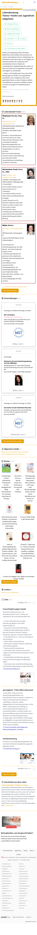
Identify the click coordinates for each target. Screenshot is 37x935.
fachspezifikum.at (23, 874)
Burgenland (11, 857)
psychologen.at (22, 896)
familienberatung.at (7, 876)
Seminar (18, 305)
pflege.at (4, 893)
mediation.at (5, 888)
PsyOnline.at (5, 900)
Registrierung (18, 850)
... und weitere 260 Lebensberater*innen (14, 287)
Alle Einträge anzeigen (10, 291)
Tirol (19, 860)
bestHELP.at (22, 866)
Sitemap (25, 850)
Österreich (4, 857)
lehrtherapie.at (22, 883)
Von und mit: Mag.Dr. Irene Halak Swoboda (17, 372)
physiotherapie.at (23, 893)
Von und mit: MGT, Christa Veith (14, 324)
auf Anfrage (7, 357)
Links (6, 599)
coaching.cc (22, 869)
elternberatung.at (23, 871)
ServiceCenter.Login (7, 850)
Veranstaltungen (11, 298)
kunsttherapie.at (23, 881)
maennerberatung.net (24, 886)
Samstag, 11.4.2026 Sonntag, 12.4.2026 (17, 403)
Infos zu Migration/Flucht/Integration (13, 454)
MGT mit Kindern (9, 315)
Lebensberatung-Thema (10, 14)
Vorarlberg (23, 860)
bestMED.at (4, 869)
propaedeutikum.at (7, 896)
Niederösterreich (24, 857)
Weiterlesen (10, 805)
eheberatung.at (6, 871)
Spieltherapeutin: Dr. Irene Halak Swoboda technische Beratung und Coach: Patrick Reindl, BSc (18, 367)
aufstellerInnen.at (6, 864)
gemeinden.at (5, 878)
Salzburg (10, 860)
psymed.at (21, 898)
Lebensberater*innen (13, 111)
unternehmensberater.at (8, 910)
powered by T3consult (30, 921)
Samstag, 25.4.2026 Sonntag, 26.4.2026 (17, 311)
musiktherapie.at (23, 888)
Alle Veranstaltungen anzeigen (12, 441)
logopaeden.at (5, 886)
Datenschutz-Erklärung (18, 917)
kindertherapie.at (6, 881)
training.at (21, 908)
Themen (5, 7)
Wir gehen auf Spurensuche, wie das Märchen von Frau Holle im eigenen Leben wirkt (17, 411)
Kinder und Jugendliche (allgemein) (18, 17)
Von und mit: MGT (9, 414)
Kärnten (17, 857)
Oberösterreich (32, 857)
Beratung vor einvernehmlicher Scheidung (14, 452)
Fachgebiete (10, 7)
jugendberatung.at (23, 878)
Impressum (28, 917)
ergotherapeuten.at (7, 874)
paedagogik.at (22, 891)
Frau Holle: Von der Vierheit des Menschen (17, 408)
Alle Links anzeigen (9, 774)
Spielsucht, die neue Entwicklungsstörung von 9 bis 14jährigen (18, 362)
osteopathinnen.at (6, 891)
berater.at (21, 864)
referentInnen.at (23, 900)
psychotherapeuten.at (7, 898)
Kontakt (18, 854)
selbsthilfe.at (22, 903)
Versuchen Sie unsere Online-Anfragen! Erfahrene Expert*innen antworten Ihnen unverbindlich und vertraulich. (18, 837)
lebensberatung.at (6, 883)
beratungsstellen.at (6, 866)
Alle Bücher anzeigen (9, 582)
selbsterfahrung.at (6, 903)
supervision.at (22, 905)
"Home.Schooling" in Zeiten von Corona (14, 785)
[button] (34, 2)
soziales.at (4, 905)
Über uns (32, 850)
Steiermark (15, 860)
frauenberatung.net (23, 876)
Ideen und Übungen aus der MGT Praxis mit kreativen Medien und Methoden (17, 321)
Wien (28, 860)
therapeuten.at (5, 908)
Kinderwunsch (10, 593)
